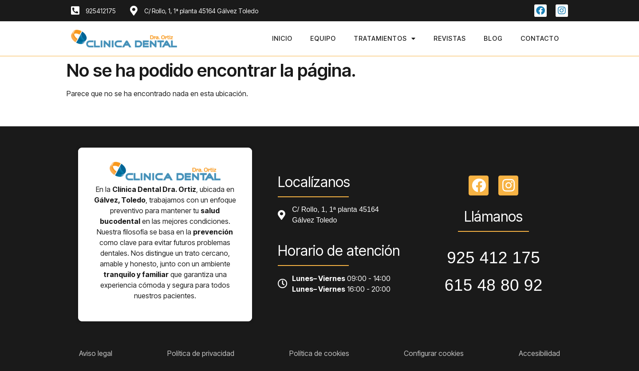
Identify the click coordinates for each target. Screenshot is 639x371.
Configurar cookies (434, 353)
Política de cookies (319, 353)
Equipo (323, 38)
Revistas (450, 38)
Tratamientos (385, 38)
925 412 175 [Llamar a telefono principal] (493, 258)
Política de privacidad (200, 353)
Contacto (540, 38)
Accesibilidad (539, 353)
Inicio (282, 38)
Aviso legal (95, 353)
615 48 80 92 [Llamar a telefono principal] (494, 285)
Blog (493, 38)
